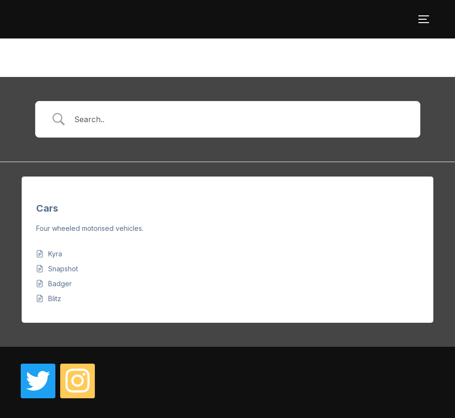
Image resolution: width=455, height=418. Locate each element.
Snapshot (63, 269)
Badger (60, 283)
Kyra (55, 254)
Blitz (54, 298)
